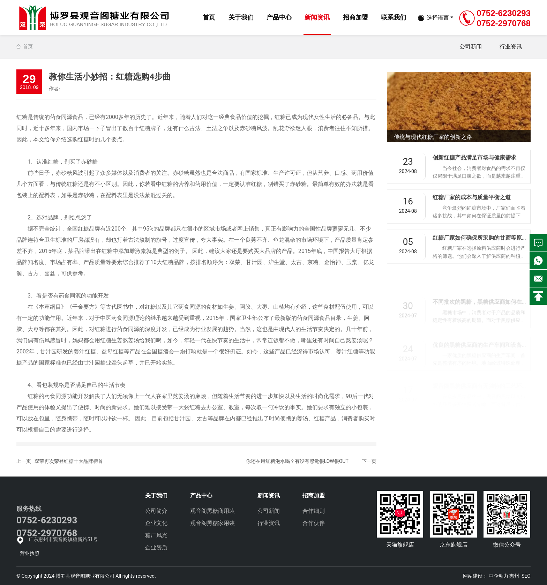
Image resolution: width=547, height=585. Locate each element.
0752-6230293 (504, 13)
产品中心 (279, 17)
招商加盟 (355, 17)
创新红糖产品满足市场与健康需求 (474, 167)
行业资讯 (511, 46)
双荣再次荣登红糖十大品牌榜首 (69, 461)
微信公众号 (507, 544)
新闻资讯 (317, 17)
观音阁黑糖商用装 (212, 511)
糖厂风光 (156, 535)
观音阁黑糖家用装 (212, 523)
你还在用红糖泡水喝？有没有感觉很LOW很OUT (297, 461)
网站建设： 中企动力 (485, 576)
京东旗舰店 (453, 544)
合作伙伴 (313, 523)
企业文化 (156, 523)
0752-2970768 (504, 23)
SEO (526, 576)
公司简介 (156, 511)
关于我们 (241, 17)
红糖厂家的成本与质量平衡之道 (472, 210)
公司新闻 (470, 46)
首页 (209, 17)
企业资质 (156, 547)
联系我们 (393, 17)
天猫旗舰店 (400, 544)
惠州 (514, 576)
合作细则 (313, 511)
